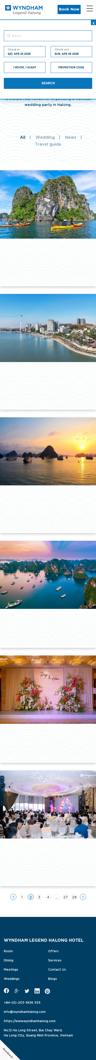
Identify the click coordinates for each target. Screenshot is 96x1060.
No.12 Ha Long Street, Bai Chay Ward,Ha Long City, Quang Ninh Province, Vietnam (38, 1032)
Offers (53, 951)
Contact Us (57, 969)
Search (48, 83)
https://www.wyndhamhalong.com (30, 1021)
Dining (8, 960)
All (22, 137)
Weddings (11, 978)
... (56, 896)
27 (65, 896)
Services (54, 960)
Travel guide (48, 144)
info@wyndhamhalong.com (25, 1011)
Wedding (45, 137)
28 (74, 896)
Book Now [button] (69, 9)
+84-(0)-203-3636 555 (22, 1002)
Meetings (11, 969)
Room (8, 951)
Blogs (52, 978)
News (70, 137)
